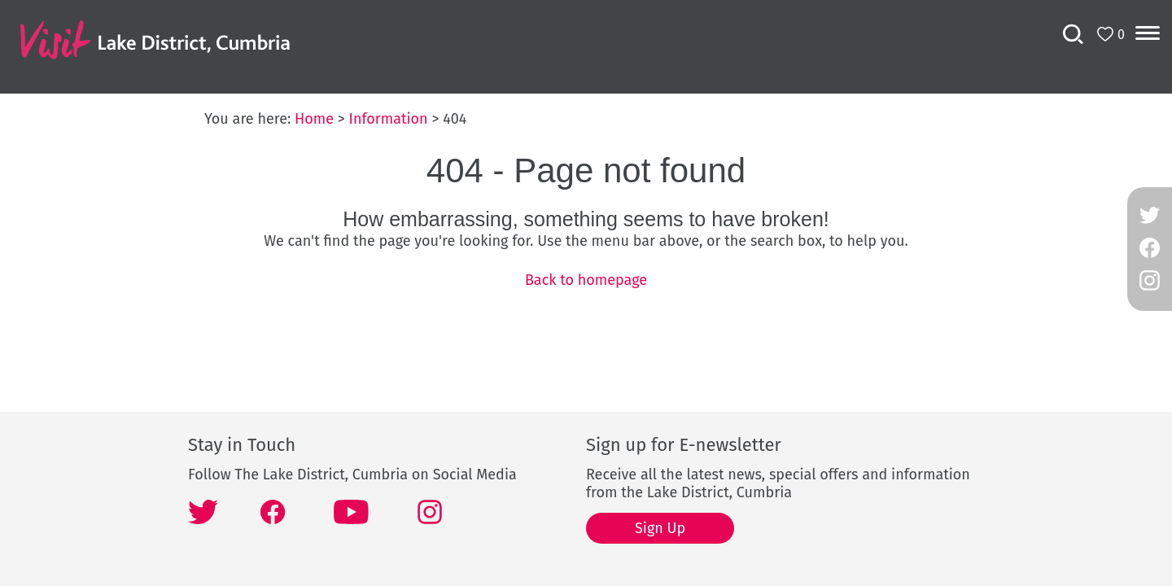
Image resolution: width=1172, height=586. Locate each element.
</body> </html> (586, 293)
